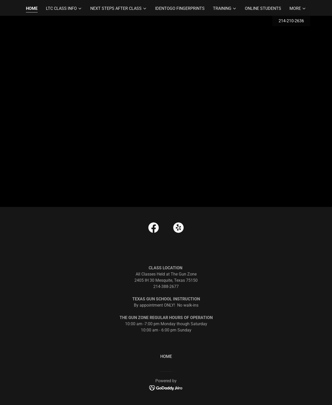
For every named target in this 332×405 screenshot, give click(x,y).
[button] (64, 8)
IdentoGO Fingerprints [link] (180, 8)
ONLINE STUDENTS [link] (263, 8)
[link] (153, 228)
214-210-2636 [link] (291, 20)
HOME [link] (32, 8)
